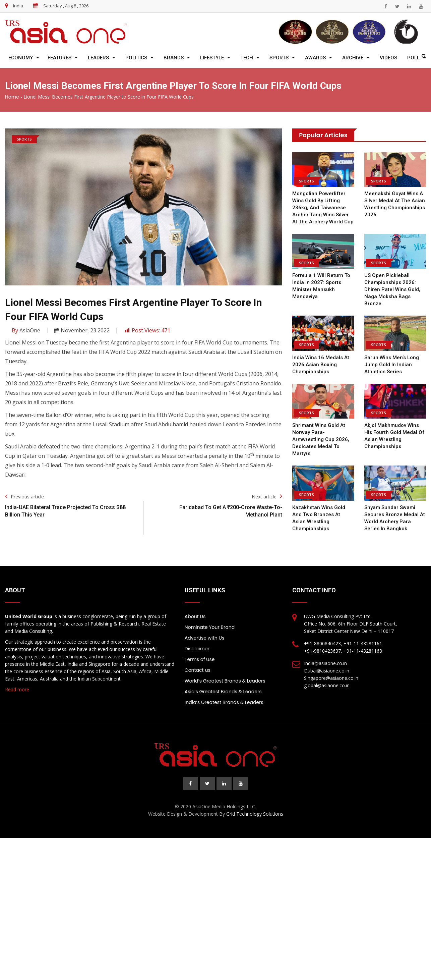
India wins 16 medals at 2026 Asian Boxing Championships (320, 365)
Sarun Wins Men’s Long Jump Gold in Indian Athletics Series (391, 365)
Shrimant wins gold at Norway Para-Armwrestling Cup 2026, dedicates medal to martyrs (320, 439)
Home (12, 97)
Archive (352, 58)
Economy (20, 58)
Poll (413, 58)
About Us (195, 616)
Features (59, 58)
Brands (174, 58)
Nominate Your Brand (210, 627)
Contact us (197, 670)
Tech (246, 58)
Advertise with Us (204, 638)
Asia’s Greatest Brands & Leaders (223, 691)
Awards (315, 58)
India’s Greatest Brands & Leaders (224, 702)
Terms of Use (200, 659)
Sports (279, 58)
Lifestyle (212, 58)
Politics (136, 58)
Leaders (98, 58)
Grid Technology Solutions (254, 814)
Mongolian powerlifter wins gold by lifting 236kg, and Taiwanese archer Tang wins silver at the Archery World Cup (323, 208)
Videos (388, 58)
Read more (17, 689)
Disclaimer (197, 648)
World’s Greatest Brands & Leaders (225, 680)
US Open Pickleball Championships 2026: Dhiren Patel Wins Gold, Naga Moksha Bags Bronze (392, 289)
